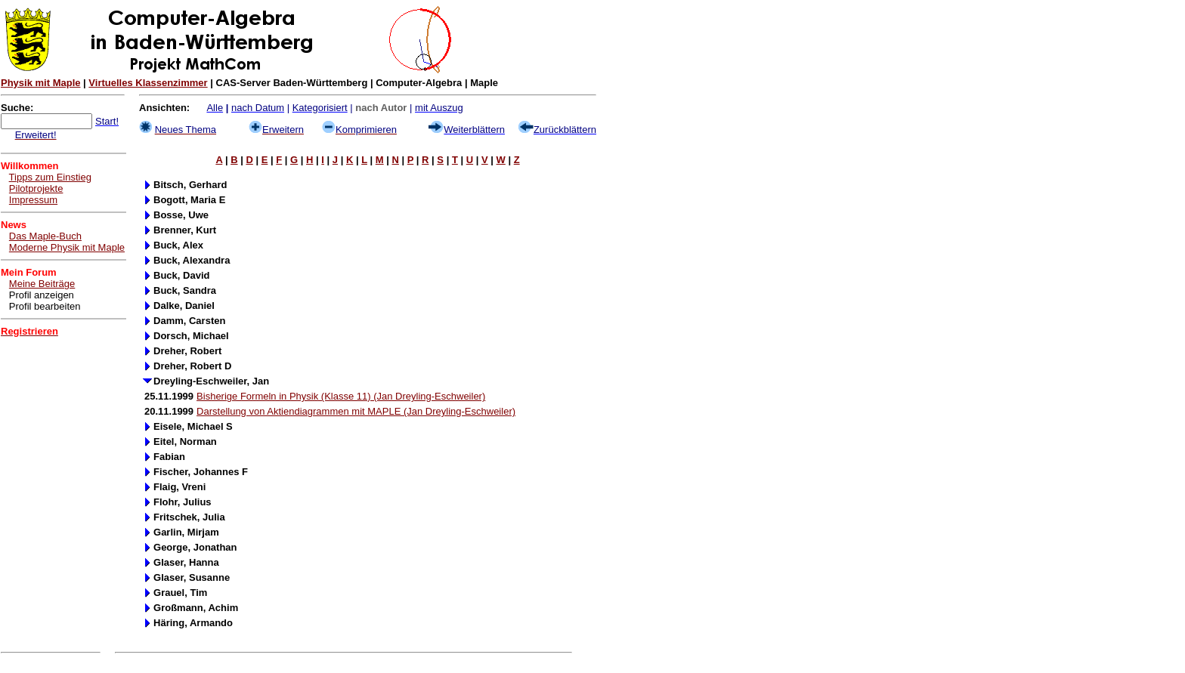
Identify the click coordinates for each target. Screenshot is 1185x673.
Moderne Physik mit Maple (67, 247)
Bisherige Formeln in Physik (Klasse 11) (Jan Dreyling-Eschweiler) (340, 396)
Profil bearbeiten (45, 306)
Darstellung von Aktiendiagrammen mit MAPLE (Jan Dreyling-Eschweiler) (355, 411)
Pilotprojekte (36, 188)
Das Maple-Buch (45, 236)
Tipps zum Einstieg (50, 177)
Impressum (33, 199)
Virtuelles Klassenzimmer (147, 82)
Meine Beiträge (42, 283)
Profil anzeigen (41, 295)
